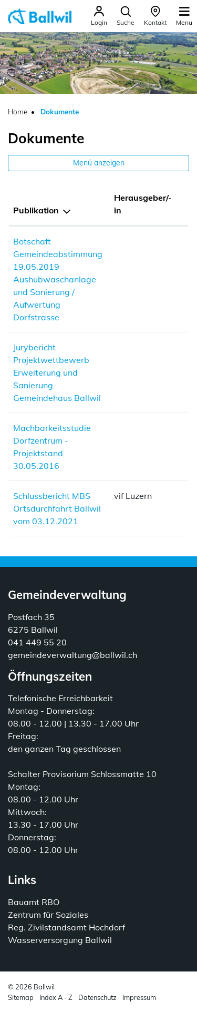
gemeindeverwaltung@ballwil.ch (72, 655)
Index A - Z (55, 997)
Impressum (139, 997)
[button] (125, 16)
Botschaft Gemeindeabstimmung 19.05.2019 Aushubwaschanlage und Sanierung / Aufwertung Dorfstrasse (57, 279)
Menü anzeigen (99, 163)
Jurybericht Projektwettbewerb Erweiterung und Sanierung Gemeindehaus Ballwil (57, 372)
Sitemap (21, 997)
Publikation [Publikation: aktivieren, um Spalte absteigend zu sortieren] (36, 210)
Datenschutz (97, 997)
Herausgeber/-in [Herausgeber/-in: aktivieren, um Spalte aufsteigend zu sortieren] (143, 203)
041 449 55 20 (37, 642)
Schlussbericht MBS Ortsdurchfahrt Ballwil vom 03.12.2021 (57, 508)
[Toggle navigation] (184, 15)
